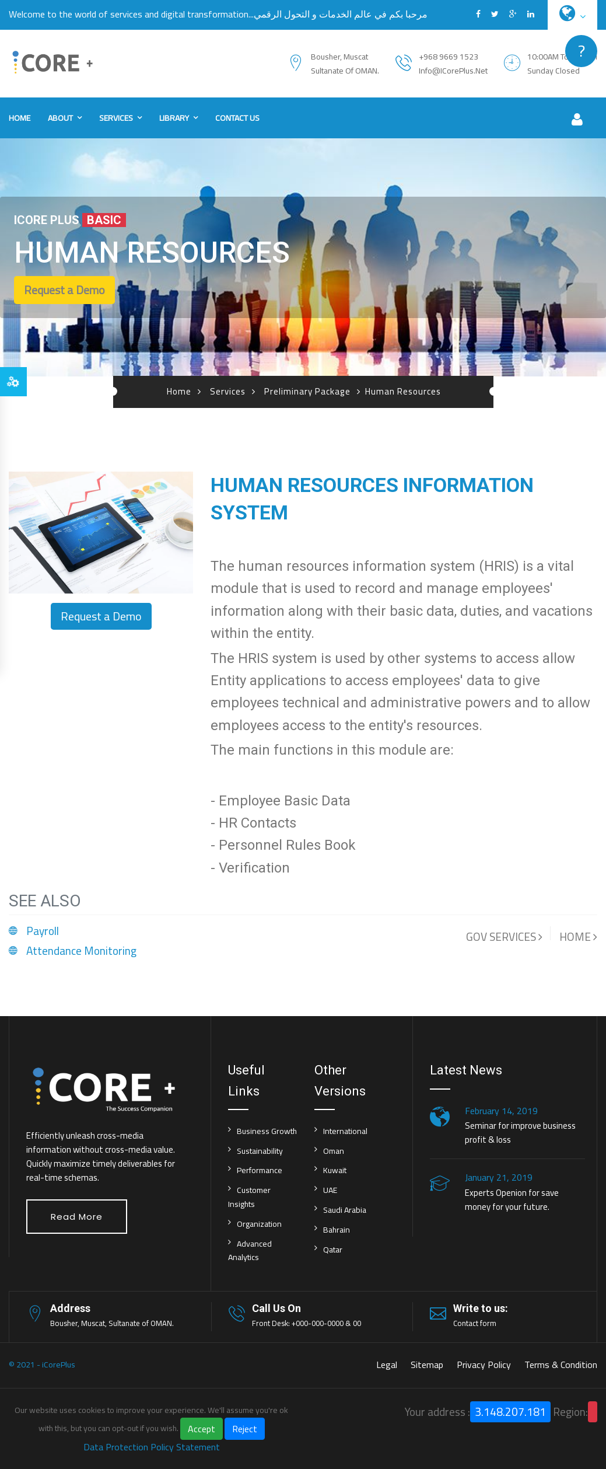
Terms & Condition (560, 1364)
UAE (330, 1190)
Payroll (42, 930)
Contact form (474, 1323)
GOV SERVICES (504, 936)
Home (19, 117)
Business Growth (267, 1131)
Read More (77, 1216)
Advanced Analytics (250, 1250)
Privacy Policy (484, 1364)
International (345, 1131)
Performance (259, 1170)
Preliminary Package (307, 391)
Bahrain (336, 1229)
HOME (578, 936)
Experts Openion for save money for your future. (512, 1199)
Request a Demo (64, 290)
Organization (259, 1223)
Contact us (237, 117)
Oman (333, 1151)
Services (116, 117)
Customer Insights (249, 1197)
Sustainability (260, 1151)
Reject (244, 1428)
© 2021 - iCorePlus (42, 1364)
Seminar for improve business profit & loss (520, 1132)
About (60, 117)
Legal (386, 1364)
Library (174, 117)
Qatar (332, 1249)
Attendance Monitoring (81, 950)
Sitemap (427, 1364)
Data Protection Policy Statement (151, 1447)
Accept (201, 1428)
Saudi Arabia (344, 1209)
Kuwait (334, 1170)
